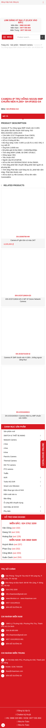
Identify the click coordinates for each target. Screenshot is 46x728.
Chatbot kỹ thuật (23, 715)
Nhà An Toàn (23, 722)
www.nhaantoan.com (28, 598)
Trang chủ (5, 45)
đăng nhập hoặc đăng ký (10, 2)
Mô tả (5, 116)
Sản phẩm (14, 45)
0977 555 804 (25, 28)
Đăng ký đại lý (23, 711)
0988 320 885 (25, 25)
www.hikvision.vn (12, 598)
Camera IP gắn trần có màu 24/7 (23, 240)
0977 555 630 (25, 30)
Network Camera (26, 45)
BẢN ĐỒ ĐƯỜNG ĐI (14, 607)
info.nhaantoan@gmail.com (16, 594)
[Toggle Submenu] (40, 435)
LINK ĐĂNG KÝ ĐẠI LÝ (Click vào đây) (20, 21)
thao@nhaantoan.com (14, 671)
